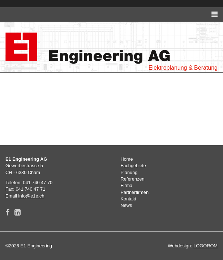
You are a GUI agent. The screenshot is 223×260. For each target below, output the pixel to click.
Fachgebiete (133, 165)
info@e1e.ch (31, 196)
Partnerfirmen (135, 192)
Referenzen (133, 179)
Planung (129, 172)
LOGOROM (205, 245)
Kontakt (128, 199)
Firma (127, 185)
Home (127, 159)
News (126, 205)
